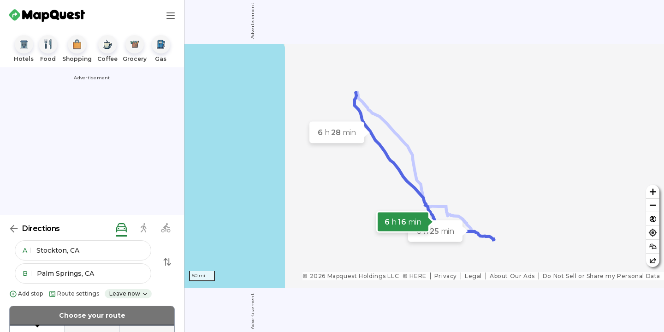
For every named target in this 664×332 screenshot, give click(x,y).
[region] (424, 166)
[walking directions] (143, 228)
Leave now (128, 293)
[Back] (13, 228)
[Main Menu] (170, 15)
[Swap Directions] (167, 262)
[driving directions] (121, 228)
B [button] (27, 273)
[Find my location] (652, 232)
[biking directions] (165, 228)
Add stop (26, 294)
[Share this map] (652, 260)
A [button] (27, 250)
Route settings (73, 294)
